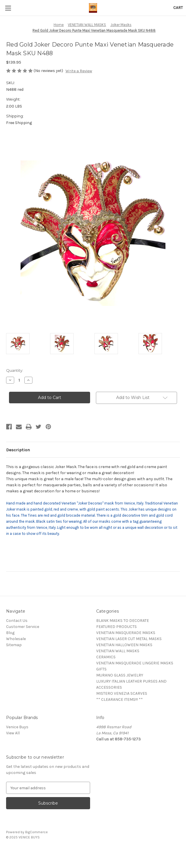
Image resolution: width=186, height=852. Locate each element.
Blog (10, 632)
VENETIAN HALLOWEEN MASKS (124, 644)
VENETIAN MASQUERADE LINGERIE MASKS (134, 663)
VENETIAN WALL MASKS (117, 650)
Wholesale (16, 638)
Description (18, 449)
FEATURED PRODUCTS (116, 626)
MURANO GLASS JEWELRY (119, 675)
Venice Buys (17, 727)
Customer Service (22, 626)
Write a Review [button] (78, 71)
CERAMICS (106, 657)
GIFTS (101, 669)
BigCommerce (36, 832)
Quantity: (14, 370)
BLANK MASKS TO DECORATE (122, 620)
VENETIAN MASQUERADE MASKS (125, 632)
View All (13, 733)
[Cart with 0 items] (178, 8)
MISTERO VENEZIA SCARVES (121, 693)
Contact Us (17, 620)
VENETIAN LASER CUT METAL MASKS (129, 638)
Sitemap (14, 644)
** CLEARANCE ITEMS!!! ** (119, 699)
